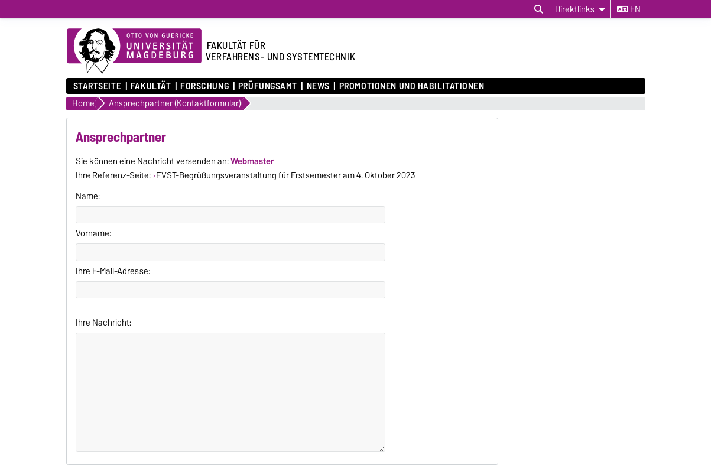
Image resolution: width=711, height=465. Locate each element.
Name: (88, 196)
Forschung (204, 86)
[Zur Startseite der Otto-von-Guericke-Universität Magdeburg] (134, 51)
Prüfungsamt (267, 86)
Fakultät (151, 86)
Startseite (97, 86)
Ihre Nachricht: (103, 323)
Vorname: (93, 233)
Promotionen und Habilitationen (412, 86)
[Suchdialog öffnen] (539, 9)
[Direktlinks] (580, 9)
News (318, 86)
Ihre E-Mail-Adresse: (113, 271)
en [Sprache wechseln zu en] (629, 9)
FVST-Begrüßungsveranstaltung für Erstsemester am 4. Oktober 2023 (285, 175)
